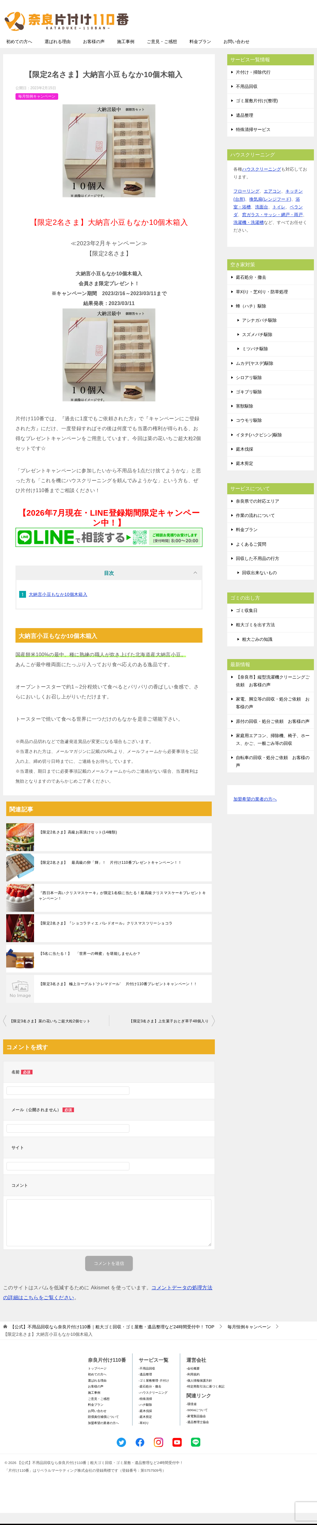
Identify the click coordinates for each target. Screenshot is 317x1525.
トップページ (97, 1380)
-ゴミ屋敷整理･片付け (154, 1392)
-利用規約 (193, 1386)
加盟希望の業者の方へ (255, 812)
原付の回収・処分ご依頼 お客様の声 (273, 733)
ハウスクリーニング (261, 181)
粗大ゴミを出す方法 (255, 636)
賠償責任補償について (103, 1429)
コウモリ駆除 (249, 432)
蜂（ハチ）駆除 (251, 318)
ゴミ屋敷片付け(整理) (257, 112)
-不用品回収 (147, 1380)
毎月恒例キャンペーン (36, 108)
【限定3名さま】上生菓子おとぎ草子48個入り (169, 1033)
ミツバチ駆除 (255, 360)
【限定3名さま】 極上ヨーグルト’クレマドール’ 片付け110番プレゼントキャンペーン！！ (118, 996)
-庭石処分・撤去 (150, 1398)
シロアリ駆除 (249, 389)
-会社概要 (193, 1380)
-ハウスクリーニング (153, 1404)
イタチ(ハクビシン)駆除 (259, 446)
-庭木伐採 (145, 1423)
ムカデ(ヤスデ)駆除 (254, 375)
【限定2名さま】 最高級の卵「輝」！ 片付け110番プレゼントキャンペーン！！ (110, 874)
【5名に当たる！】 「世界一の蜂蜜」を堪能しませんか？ (90, 966)
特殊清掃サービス (253, 141)
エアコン (272, 203)
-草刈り (144, 1435)
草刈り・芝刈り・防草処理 (262, 303)
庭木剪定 (244, 475)
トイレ (278, 218)
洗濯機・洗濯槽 (248, 234)
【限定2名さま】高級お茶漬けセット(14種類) (78, 844)
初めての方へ (19, 53)
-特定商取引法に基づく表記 (205, 1398)
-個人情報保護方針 (199, 1392)
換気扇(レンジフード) (270, 211)
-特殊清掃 (145, 1411)
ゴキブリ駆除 (249, 403)
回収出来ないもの (259, 584)
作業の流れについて (255, 527)
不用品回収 (247, 98)
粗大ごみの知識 (257, 651)
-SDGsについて (197, 1422)
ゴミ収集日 (247, 622)
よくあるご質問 (251, 556)
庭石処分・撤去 (251, 289)
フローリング (246, 203)
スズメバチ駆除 (257, 346)
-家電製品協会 (196, 1428)
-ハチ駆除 (145, 1416)
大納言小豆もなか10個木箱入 (58, 606)
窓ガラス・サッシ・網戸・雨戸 (272, 226)
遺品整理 (244, 127)
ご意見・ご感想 (162, 53)
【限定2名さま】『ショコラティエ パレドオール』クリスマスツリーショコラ (105, 935)
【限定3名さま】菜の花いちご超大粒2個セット (49, 1033)
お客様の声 (94, 53)
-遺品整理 (145, 1386)
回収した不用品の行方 (257, 570)
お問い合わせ (237, 53)
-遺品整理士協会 (197, 1434)
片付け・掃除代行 (253, 84)
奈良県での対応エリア (257, 513)
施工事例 (125, 53)
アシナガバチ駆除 (259, 332)
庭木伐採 (244, 461)
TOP (112, 1338)
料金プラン (200, 53)
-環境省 (191, 1416)
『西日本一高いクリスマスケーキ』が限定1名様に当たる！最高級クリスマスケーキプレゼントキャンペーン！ (122, 908)
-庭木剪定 (145, 1429)
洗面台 (261, 218)
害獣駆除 (244, 418)
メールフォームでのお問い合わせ (256, 36)
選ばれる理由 (58, 53)
